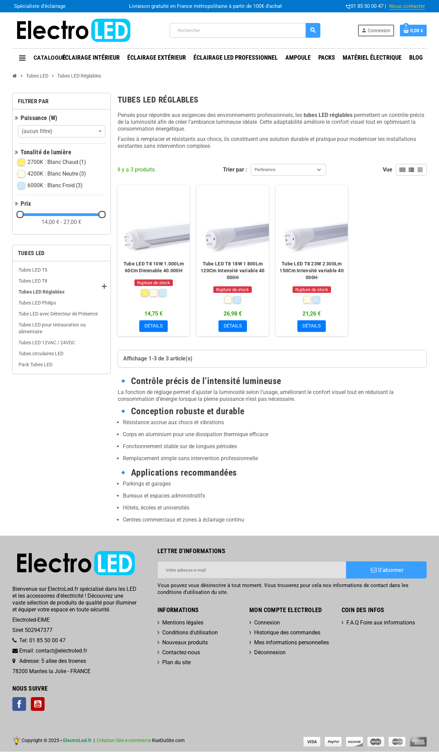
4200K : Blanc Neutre (57, 173)
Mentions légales (182, 623)
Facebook (19, 704)
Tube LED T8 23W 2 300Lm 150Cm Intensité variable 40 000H (312, 270)
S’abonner (387, 570)
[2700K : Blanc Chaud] (144, 292)
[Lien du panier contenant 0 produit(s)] (413, 30)
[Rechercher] (245, 30)
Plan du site (176, 663)
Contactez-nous (181, 653)
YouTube (38, 704)
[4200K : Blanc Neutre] (153, 292)
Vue (387, 169)
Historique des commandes (287, 633)
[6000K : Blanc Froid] (162, 292)
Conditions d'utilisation (190, 633)
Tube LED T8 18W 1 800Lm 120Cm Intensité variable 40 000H (233, 270)
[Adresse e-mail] (251, 570)
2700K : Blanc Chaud (57, 162)
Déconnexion (270, 653)
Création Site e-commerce (124, 741)
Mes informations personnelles (291, 643)
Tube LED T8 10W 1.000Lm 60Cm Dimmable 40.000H (153, 267)
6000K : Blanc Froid (55, 185)
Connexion (267, 623)
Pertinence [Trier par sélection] (264, 169)
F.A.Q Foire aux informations (380, 623)
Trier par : (235, 169)
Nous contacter (407, 6)
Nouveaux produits (185, 643)
